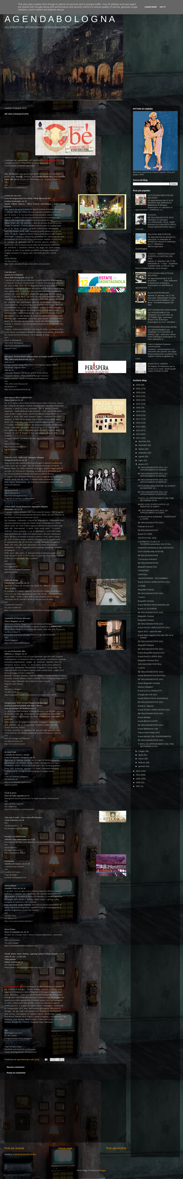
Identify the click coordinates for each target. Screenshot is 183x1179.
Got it (163, 7)
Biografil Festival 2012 (147, 567)
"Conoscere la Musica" (147, 559)
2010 (138, 775)
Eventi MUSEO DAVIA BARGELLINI (153, 605)
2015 (138, 427)
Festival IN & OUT (146, 526)
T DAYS (141, 597)
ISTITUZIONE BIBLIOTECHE (150, 551)
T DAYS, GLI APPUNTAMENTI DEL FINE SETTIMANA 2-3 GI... (156, 745)
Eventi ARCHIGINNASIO (158, 293)
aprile (141, 755)
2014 (138, 430)
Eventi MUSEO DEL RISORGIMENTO (154, 736)
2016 (138, 423)
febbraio (142, 762)
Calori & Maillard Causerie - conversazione (160, 345)
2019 (138, 411)
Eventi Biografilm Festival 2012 (151, 653)
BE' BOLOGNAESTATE (148, 563)
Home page (65, 1148)
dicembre (142, 441)
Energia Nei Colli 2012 (147, 694)
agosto (141, 456)
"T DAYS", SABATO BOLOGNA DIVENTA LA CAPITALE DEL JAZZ (161, 256)
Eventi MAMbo (144, 717)
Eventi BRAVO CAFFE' (148, 721)
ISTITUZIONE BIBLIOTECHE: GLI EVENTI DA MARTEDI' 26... (156, 487)
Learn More (151, 7)
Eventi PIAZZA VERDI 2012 (150, 656)
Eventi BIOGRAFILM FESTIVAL (151, 675)
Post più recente (14, 1148)
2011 (138, 771)
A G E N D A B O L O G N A (60, 19)
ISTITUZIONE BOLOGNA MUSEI (162, 310)
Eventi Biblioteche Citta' (148, 729)
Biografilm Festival (146, 590)
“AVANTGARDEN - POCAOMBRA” (153, 578)
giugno (141, 464)
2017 (138, 419)
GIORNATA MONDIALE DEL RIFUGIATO (156, 548)
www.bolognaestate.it (42, 163)
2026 (138, 385)
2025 (138, 388)
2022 (138, 400)
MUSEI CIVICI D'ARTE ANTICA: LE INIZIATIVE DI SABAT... (153, 505)
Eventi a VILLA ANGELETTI (150, 691)
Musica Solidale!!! (145, 687)
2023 (138, 396)
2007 (138, 786)
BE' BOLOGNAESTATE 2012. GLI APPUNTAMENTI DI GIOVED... (153, 474)
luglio (140, 460)
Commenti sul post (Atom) (24, 1154)
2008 (138, 782)
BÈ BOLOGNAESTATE (148, 530)
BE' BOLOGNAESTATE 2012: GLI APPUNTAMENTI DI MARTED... (153, 493)
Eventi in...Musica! (146, 706)
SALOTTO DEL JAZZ (147, 538)
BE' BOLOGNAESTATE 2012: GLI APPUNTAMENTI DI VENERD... (153, 468)
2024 (138, 392)
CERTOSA (142, 574)
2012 (138, 438)
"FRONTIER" (143, 570)
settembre (143, 453)
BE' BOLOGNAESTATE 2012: (151, 523)
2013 (138, 434)
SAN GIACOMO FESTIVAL (149, 664)
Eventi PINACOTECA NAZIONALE (153, 698)
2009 (138, 779)
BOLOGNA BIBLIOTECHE (159, 234)
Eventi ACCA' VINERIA (158, 364)
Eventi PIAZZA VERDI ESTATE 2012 (154, 582)
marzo (141, 759)
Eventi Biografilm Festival (149, 683)
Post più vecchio (116, 1148)
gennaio (142, 766)
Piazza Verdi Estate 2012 (149, 732)
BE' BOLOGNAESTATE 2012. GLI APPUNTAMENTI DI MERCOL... (153, 481)
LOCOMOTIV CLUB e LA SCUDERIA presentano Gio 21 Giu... (155, 543)
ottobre (141, 449)
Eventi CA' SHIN (145, 534)
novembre (143, 445)
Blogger (102, 1170)
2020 (138, 407)
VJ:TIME (141, 586)
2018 (138, 415)
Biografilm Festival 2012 (148, 660)
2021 (138, 404)
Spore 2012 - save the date (149, 631)
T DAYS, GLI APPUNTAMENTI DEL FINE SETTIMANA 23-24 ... (156, 499)
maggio (141, 751)
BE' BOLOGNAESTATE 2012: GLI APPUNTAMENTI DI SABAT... (153, 511)
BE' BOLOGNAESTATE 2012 (150, 593)
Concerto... (152, 215)
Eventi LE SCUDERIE (147, 609)
